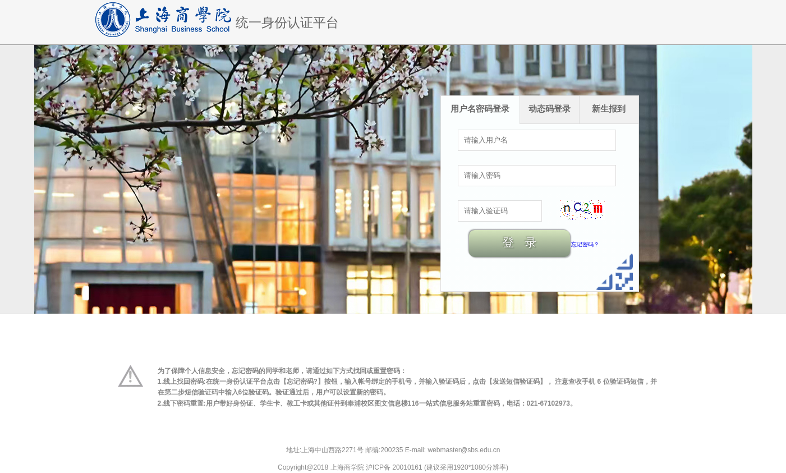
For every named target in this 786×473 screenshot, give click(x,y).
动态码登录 (549, 108)
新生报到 (609, 108)
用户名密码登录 (480, 108)
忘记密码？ (585, 244)
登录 (525, 242)
